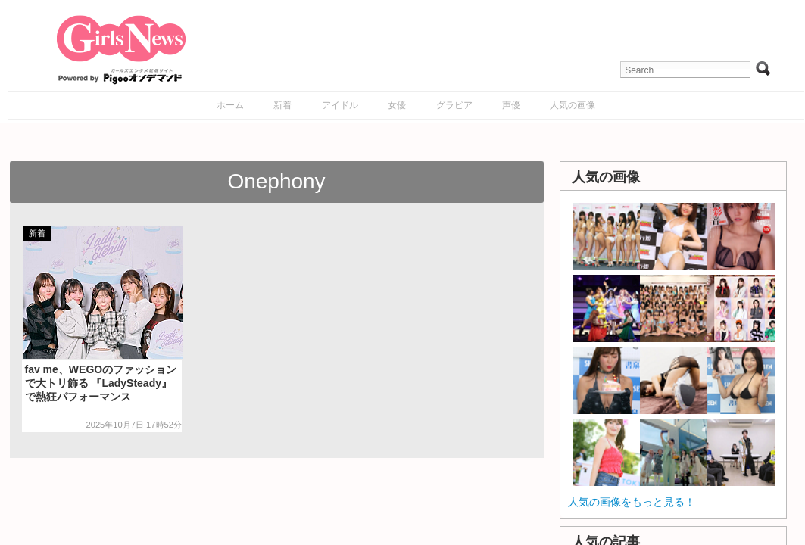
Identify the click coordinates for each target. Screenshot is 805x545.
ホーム (230, 105)
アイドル (340, 105)
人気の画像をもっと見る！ (631, 502)
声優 (511, 105)
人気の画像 (572, 105)
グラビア (454, 105)
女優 (397, 105)
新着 (282, 105)
